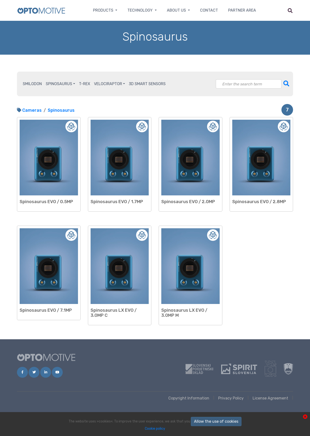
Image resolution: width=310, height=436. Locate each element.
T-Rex (84, 83)
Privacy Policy (231, 398)
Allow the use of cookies (216, 421)
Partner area (242, 10)
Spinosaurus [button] (59, 83)
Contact (209, 10)
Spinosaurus (61, 110)
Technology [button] (140, 10)
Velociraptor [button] (108, 83)
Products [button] (103, 10)
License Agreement (270, 398)
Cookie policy (155, 429)
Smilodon (32, 83)
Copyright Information (188, 398)
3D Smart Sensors (147, 83)
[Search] (248, 84)
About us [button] (177, 10)
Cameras (32, 110)
